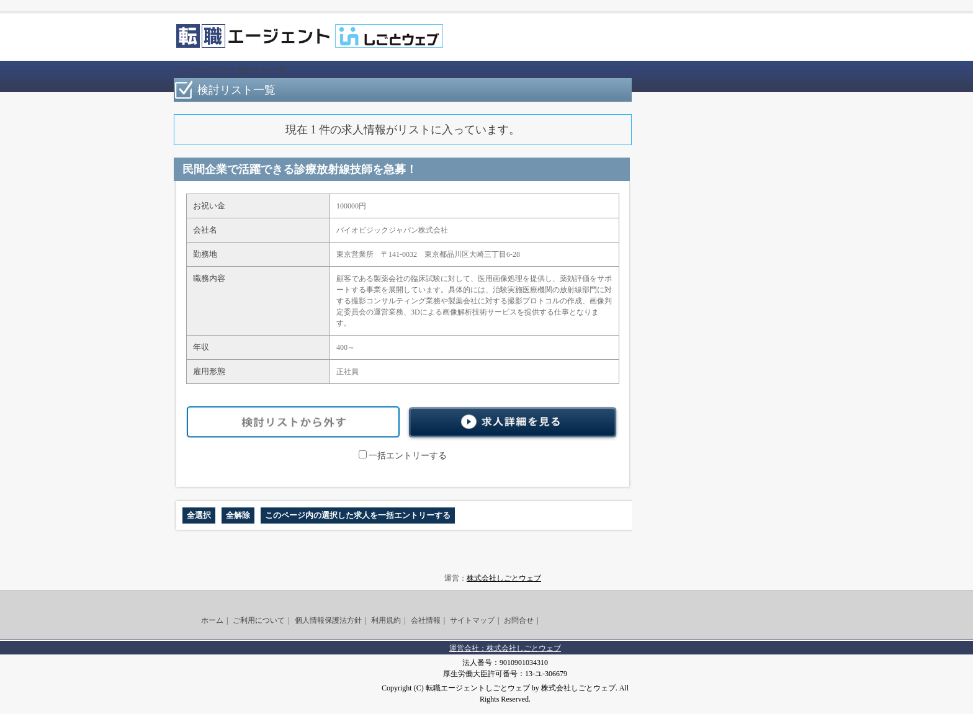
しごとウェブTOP (203, 69)
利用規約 (386, 620)
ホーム (212, 620)
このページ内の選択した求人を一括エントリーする (358, 515)
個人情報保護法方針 (328, 620)
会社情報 (426, 620)
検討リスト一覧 (262, 69)
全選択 (199, 515)
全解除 (238, 515)
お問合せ (519, 620)
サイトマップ (472, 620)
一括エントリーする (403, 455)
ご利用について (259, 620)
